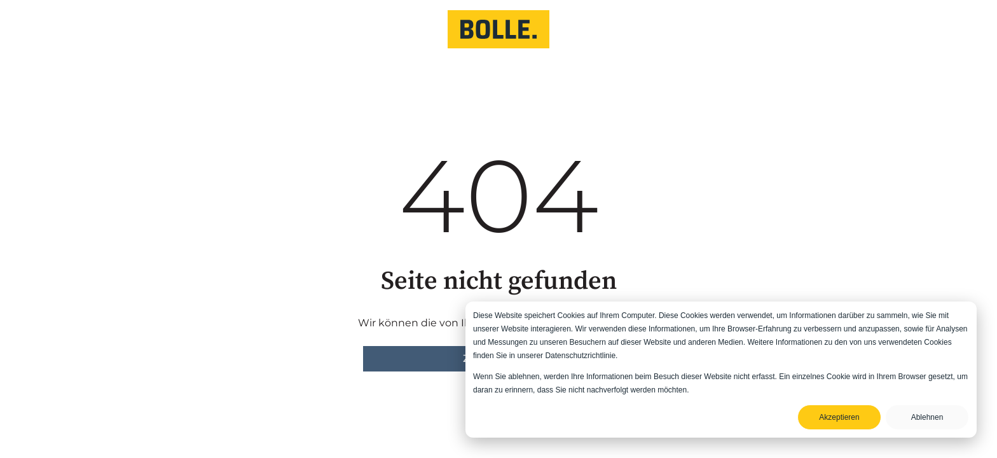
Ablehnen (927, 417)
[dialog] (721, 370)
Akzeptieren (839, 417)
